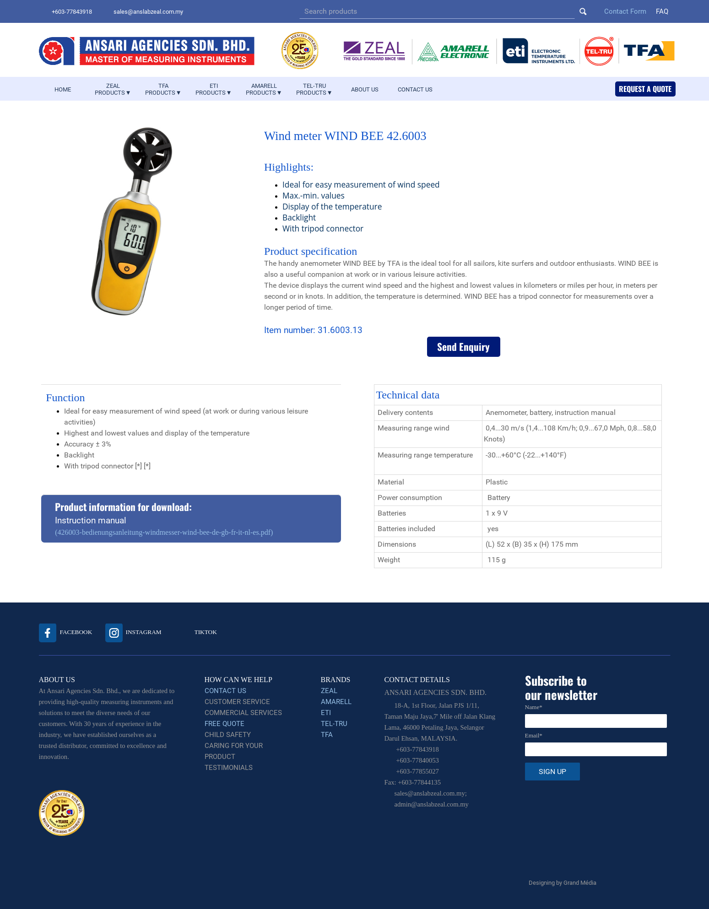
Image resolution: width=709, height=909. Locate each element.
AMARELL (336, 702)
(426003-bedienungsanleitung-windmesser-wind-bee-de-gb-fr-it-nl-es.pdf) (164, 532)
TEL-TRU (334, 724)
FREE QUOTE (224, 724)
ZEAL (329, 691)
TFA (327, 735)
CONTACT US (415, 89)
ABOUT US (365, 89)
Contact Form (625, 11)
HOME (62, 89)
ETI (326, 713)
